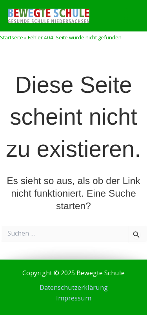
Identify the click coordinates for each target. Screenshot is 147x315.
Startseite (11, 37)
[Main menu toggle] (126, 15)
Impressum (73, 297)
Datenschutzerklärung (74, 287)
